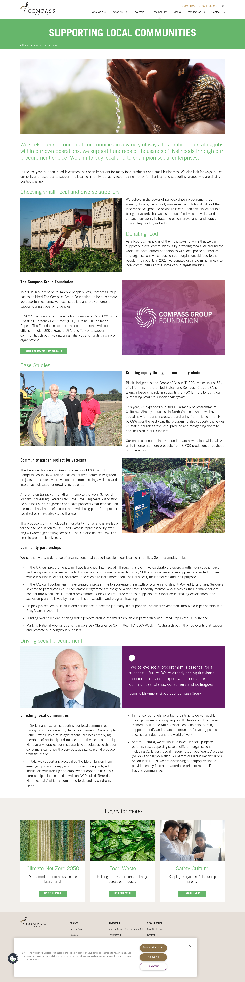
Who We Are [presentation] (99, 12)
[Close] (190, 946)
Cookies (74, 935)
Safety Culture (192, 869)
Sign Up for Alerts (156, 929)
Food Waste (122, 869)
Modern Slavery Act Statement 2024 (127, 929)
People (54, 45)
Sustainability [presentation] (159, 12)
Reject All (153, 957)
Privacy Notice (77, 929)
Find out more (53, 893)
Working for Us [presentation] (196, 12)
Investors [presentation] (139, 12)
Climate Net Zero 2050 (52, 869)
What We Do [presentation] (120, 12)
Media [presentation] (177, 12)
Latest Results (115, 935)
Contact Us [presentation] (218, 12)
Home (25, 45)
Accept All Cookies (153, 948)
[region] (105, 957)
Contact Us (152, 935)
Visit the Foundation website (44, 351)
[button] (13, 958)
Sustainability (39, 45)
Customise (153, 966)
